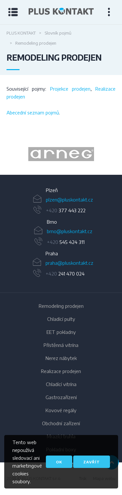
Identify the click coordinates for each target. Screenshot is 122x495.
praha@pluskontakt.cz (69, 263)
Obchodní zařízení (61, 423)
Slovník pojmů (58, 33)
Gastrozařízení (61, 397)
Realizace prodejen (61, 371)
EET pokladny (61, 332)
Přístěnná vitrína (61, 345)
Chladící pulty (61, 319)
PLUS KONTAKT (21, 33)
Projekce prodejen (70, 89)
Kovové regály (61, 410)
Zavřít (91, 462)
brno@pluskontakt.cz (69, 231)
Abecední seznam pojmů (33, 112)
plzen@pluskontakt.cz (69, 199)
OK (59, 462)
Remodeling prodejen (61, 306)
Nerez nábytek (61, 358)
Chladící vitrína (61, 384)
